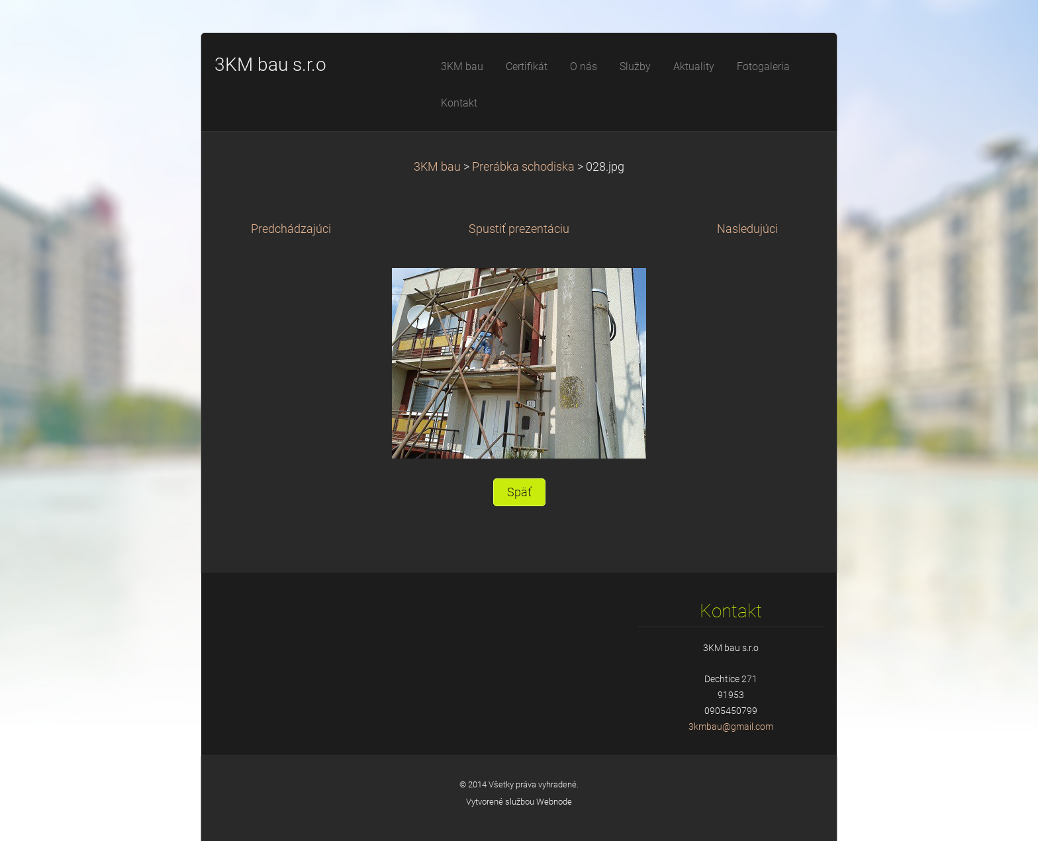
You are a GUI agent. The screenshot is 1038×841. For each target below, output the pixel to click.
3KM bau (437, 166)
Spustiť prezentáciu (519, 229)
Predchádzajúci (291, 229)
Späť (519, 492)
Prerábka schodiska (523, 166)
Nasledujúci (747, 229)
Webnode (554, 802)
